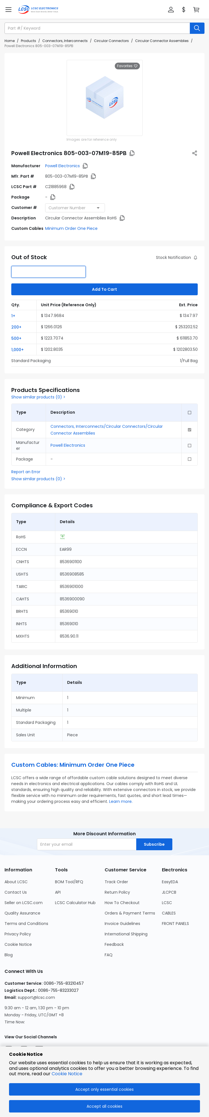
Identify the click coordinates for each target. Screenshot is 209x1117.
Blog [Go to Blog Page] (9, 955)
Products (28, 40)
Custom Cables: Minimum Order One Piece (73, 765)
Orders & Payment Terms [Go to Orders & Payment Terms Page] (130, 913)
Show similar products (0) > (38, 397)
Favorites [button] (127, 66)
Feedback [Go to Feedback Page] (114, 944)
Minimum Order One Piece (71, 228)
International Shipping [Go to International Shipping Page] (126, 934)
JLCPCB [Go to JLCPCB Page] (169, 892)
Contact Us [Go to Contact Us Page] (16, 892)
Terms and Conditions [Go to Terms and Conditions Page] (26, 923)
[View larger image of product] (105, 98)
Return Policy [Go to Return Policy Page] (117, 892)
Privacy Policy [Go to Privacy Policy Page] (18, 934)
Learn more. (121, 801)
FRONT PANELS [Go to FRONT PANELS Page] (175, 923)
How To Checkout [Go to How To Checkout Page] (122, 903)
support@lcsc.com (36, 997)
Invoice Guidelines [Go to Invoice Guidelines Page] (122, 923)
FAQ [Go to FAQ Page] (109, 955)
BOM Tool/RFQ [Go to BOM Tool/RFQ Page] (69, 882)
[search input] (98, 28)
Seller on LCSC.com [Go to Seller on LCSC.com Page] (24, 903)
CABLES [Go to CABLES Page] (169, 913)
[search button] (197, 28)
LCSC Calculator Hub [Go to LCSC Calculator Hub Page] (75, 903)
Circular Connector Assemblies (162, 40)
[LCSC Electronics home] (38, 9)
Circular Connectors (111, 40)
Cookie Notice (67, 1073)
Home (10, 40)
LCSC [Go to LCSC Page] (167, 903)
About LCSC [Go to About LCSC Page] (16, 882)
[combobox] (75, 207)
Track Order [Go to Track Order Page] (116, 882)
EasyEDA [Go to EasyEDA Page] (170, 882)
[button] (171, 9)
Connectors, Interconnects (65, 40)
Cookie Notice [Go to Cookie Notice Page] (18, 944)
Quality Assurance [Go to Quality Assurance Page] (22, 913)
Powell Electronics (62, 166)
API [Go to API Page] (58, 892)
